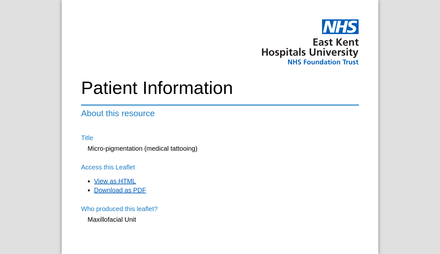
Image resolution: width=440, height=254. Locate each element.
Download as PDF (120, 190)
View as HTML (115, 181)
